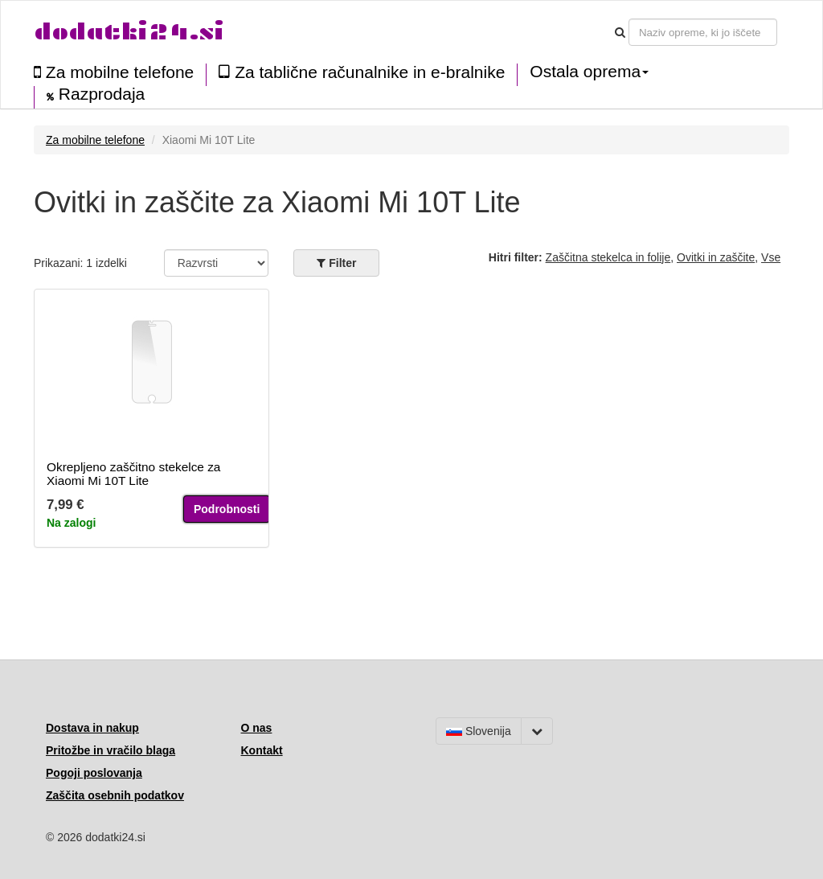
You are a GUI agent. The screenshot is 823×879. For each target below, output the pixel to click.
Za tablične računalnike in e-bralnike (362, 72)
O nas (256, 727)
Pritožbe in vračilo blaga (110, 750)
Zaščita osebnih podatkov (115, 795)
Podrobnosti (227, 509)
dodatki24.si (129, 32)
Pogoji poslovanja (94, 772)
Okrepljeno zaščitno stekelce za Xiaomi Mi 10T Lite (133, 473)
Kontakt (262, 750)
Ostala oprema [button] (589, 72)
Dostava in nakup (92, 727)
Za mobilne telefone (114, 72)
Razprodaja (96, 94)
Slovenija (478, 731)
